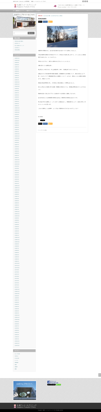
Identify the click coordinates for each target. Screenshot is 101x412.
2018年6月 (17, 250)
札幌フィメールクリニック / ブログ (49, 410)
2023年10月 (17, 112)
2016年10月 (17, 293)
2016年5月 (17, 304)
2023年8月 (17, 116)
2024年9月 (17, 88)
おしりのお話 (17, 353)
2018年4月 (17, 254)
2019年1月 (17, 235)
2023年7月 (17, 118)
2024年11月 (17, 84)
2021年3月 (17, 179)
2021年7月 (17, 170)
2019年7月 (17, 222)
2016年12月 (17, 289)
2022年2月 (17, 155)
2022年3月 (17, 153)
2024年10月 (17, 86)
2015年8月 (17, 323)
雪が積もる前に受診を (19, 41)
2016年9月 (17, 295)
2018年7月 (17, 248)
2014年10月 (17, 345)
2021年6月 (17, 172)
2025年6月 (17, 69)
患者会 (61, 15)
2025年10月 (17, 60)
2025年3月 (17, 75)
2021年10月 (17, 164)
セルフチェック (23, 10)
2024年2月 (17, 103)
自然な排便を (17, 49)
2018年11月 (17, 239)
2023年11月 (17, 110)
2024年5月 (17, 97)
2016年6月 (17, 302)
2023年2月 (17, 129)
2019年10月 (17, 215)
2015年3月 (17, 334)
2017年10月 (17, 267)
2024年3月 (17, 101)
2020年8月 (17, 194)
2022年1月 (17, 157)
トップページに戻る (43, 130)
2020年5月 (17, 200)
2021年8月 (17, 168)
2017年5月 (17, 278)
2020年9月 (17, 192)
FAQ (37, 10)
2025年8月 (17, 64)
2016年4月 (17, 306)
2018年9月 (17, 243)
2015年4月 (17, 332)
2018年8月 (17, 246)
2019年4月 (17, 228)
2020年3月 (17, 205)
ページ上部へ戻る (99, 375)
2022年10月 (17, 138)
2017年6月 (17, 276)
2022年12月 (17, 133)
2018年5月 (17, 252)
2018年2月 (17, 259)
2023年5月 (17, 123)
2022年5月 (17, 148)
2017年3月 (17, 282)
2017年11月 (17, 265)
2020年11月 (17, 187)
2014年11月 (17, 343)
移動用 (16, 366)
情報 (49, 15)
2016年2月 (17, 310)
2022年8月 (17, 142)
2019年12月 (17, 211)
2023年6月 (17, 120)
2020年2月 (17, 207)
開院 (16, 368)
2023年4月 (17, 125)
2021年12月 (17, 159)
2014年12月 (17, 341)
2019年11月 (17, 213)
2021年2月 (17, 181)
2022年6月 (17, 146)
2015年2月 (17, 336)
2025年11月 (17, 58)
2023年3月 (17, 127)
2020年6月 (17, 198)
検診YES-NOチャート (31, 10)
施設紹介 (18, 10)
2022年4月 (17, 151)
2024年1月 (17, 105)
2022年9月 (17, 140)
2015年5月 (17, 330)
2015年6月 (17, 328)
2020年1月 (17, 209)
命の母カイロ (17, 43)
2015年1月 (17, 338)
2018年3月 (17, 256)
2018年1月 (17, 261)
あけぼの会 (53, 15)
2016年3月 (17, 308)
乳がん (57, 15)
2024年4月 (17, 99)
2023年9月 (17, 114)
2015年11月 (17, 317)
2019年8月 (17, 220)
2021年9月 (17, 166)
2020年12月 (17, 185)
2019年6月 (17, 224)
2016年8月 (17, 297)
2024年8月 (17, 90)
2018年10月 (17, 241)
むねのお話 (45, 15)
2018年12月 (17, 237)
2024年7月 (17, 92)
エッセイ (16, 360)
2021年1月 (17, 183)
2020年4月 (17, 202)
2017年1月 (17, 287)
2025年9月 (17, 62)
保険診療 (16, 362)
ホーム (14, 10)
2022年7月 (17, 144)
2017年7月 (17, 274)
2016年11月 (17, 291)
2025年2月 (17, 77)
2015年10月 (17, 319)
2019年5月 (17, 226)
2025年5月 (17, 71)
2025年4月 (17, 73)
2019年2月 (17, 233)
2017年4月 (17, 280)
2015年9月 (17, 321)
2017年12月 (17, 263)
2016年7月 (17, 300)
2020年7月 (17, 196)
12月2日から (17, 47)
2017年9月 (17, 269)
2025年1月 (17, 79)
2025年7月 (17, 66)
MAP (39, 10)
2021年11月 (17, 161)
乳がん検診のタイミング (19, 45)
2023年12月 (17, 107)
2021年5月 (17, 174)
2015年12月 (17, 315)
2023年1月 (17, 131)
